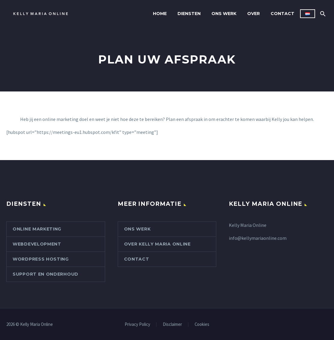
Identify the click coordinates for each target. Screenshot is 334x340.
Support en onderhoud (45, 274)
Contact (282, 13)
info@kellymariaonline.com (258, 238)
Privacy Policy (137, 324)
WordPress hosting (41, 259)
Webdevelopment (37, 244)
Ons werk (223, 13)
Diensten (189, 13)
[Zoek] (322, 13)
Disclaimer (172, 324)
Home (160, 13)
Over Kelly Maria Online (157, 244)
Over (253, 13)
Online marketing (37, 229)
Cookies (202, 324)
